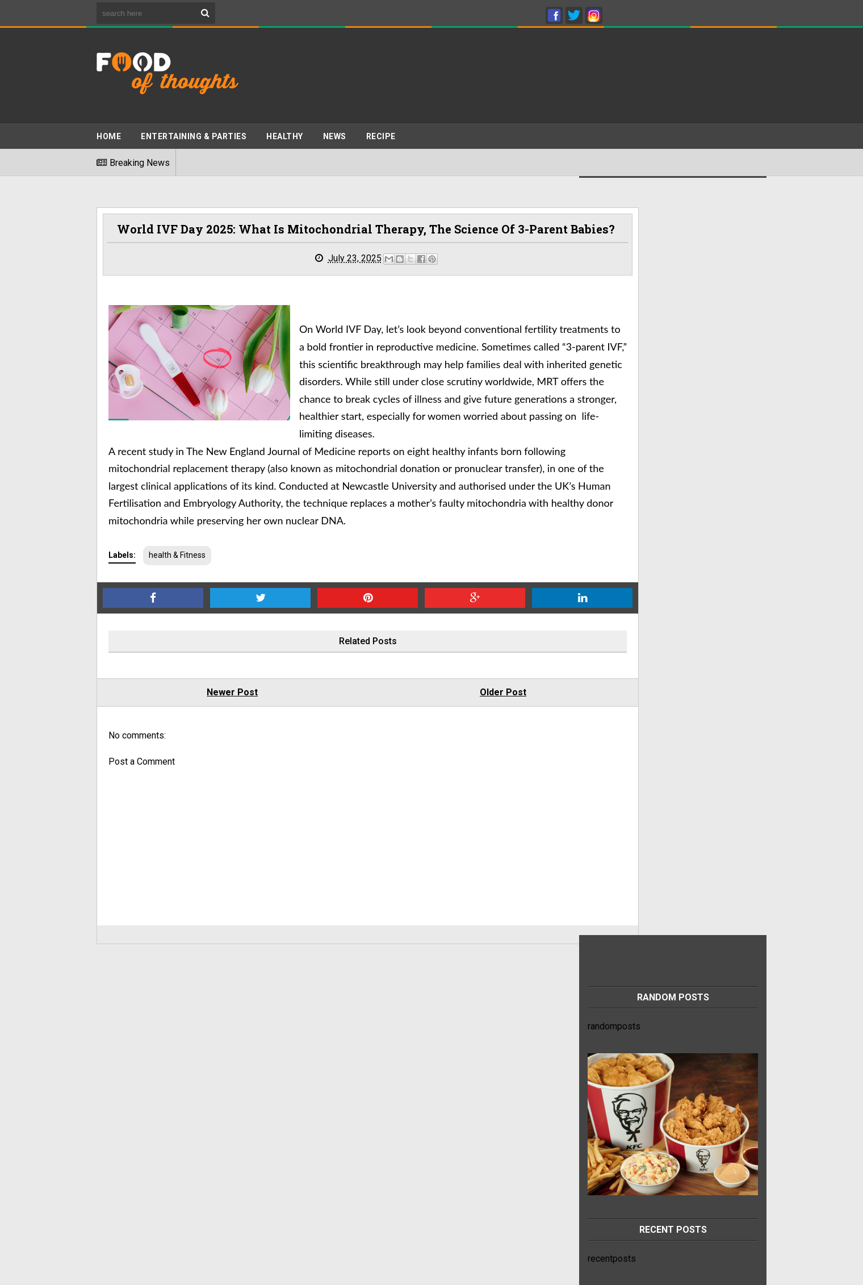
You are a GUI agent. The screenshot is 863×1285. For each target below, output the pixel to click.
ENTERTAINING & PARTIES (193, 131)
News (334, 131)
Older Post (437, 748)
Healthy (284, 131)
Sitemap (113, 1129)
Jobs (107, 1140)
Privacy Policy (125, 1096)
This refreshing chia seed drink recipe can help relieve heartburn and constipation (686, 1099)
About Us (115, 1151)
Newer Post (210, 748)
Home (109, 131)
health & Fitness (177, 611)
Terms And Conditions (140, 1107)
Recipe (381, 131)
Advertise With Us (132, 1118)
